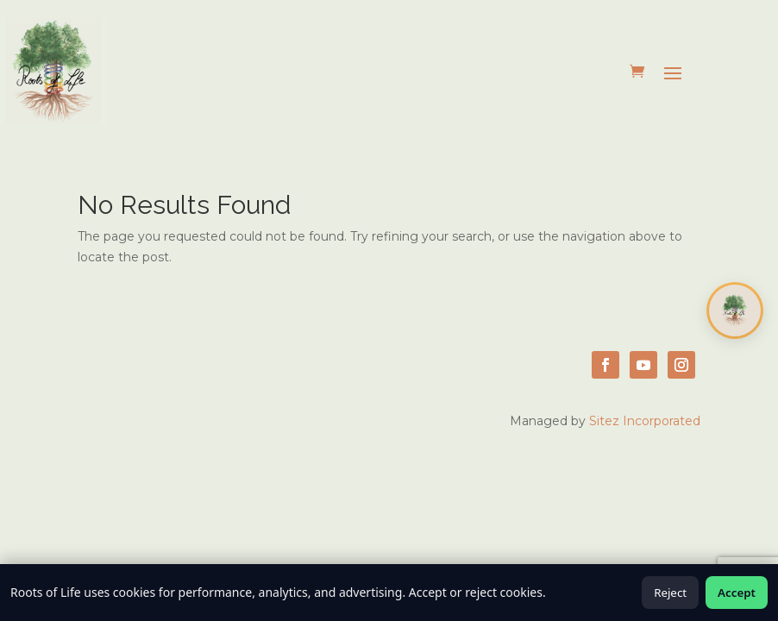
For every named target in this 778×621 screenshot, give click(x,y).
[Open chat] (735, 310)
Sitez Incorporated (644, 421)
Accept (737, 592)
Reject (670, 592)
